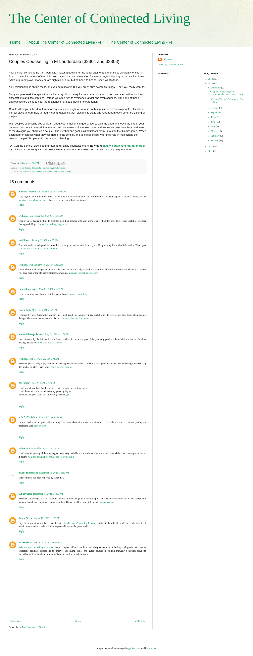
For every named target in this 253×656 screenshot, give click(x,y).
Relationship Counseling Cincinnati (36, 547)
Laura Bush (25, 310)
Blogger (152, 648)
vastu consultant (106, 502)
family (107, 145)
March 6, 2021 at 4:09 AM (51, 289)
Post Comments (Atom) (33, 627)
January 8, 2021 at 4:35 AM (45, 240)
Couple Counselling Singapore (52, 224)
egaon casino (40, 425)
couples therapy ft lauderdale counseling (34, 168)
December (216, 87)
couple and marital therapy (128, 145)
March (214, 131)
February (215, 135)
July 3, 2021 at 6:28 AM (50, 417)
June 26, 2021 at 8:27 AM (44, 383)
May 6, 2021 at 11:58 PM (57, 334)
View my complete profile (170, 64)
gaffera (131, 648)
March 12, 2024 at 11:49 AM (47, 542)
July (213, 117)
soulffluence (25, 240)
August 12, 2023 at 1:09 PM (46, 518)
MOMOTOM (25, 542)
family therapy (59, 168)
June (213, 122)
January (215, 140)
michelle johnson (27, 191)
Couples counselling (77, 294)
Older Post (140, 621)
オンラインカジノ (28, 417)
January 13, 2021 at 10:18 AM (48, 264)
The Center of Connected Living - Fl (140, 42)
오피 (68, 394)
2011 (210, 151)
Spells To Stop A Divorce (50, 342)
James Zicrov (25, 518)
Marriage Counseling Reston (81, 523)
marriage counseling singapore (33, 200)
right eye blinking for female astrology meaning (51, 456)
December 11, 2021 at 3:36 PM (54, 472)
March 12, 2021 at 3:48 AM (45, 310)
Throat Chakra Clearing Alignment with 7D (40, 248)
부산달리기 (24, 383)
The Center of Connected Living (99, 18)
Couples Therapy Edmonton (75, 318)
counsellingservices (28, 289)
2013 (210, 83)
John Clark (24, 448)
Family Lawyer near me (61, 367)
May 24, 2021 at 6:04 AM (46, 358)
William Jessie (26, 216)
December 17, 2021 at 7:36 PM (48, 493)
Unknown (167, 59)
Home (15, 42)
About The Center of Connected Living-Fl (64, 42)
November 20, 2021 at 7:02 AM (46, 448)
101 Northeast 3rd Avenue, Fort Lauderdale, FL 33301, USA (45, 171)
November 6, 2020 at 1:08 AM (51, 191)
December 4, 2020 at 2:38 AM (48, 216)
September (216, 112)
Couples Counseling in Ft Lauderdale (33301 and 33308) (226, 93)
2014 (210, 78)
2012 (210, 146)
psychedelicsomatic (28, 472)
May (213, 126)
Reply (21, 204)
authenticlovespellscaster (31, 334)
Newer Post (15, 621)
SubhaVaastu (25, 493)
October (215, 108)
